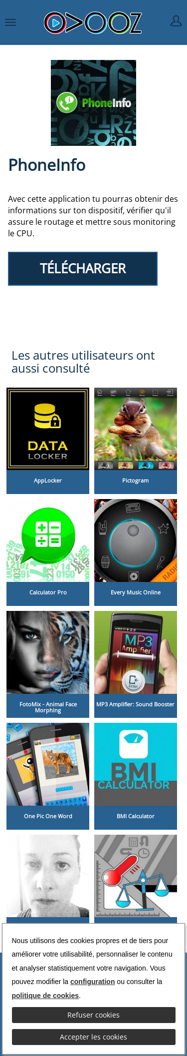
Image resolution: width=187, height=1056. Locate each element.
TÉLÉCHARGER (83, 268)
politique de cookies (45, 996)
